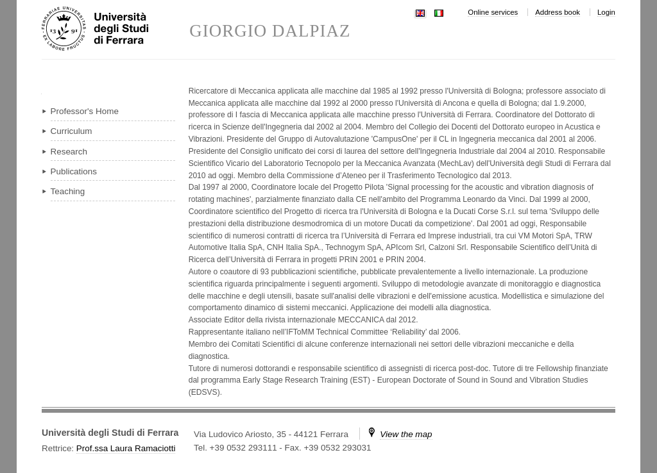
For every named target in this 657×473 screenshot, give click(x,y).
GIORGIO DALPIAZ (269, 31)
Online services (493, 12)
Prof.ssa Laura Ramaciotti (126, 448)
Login (606, 12)
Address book (557, 12)
